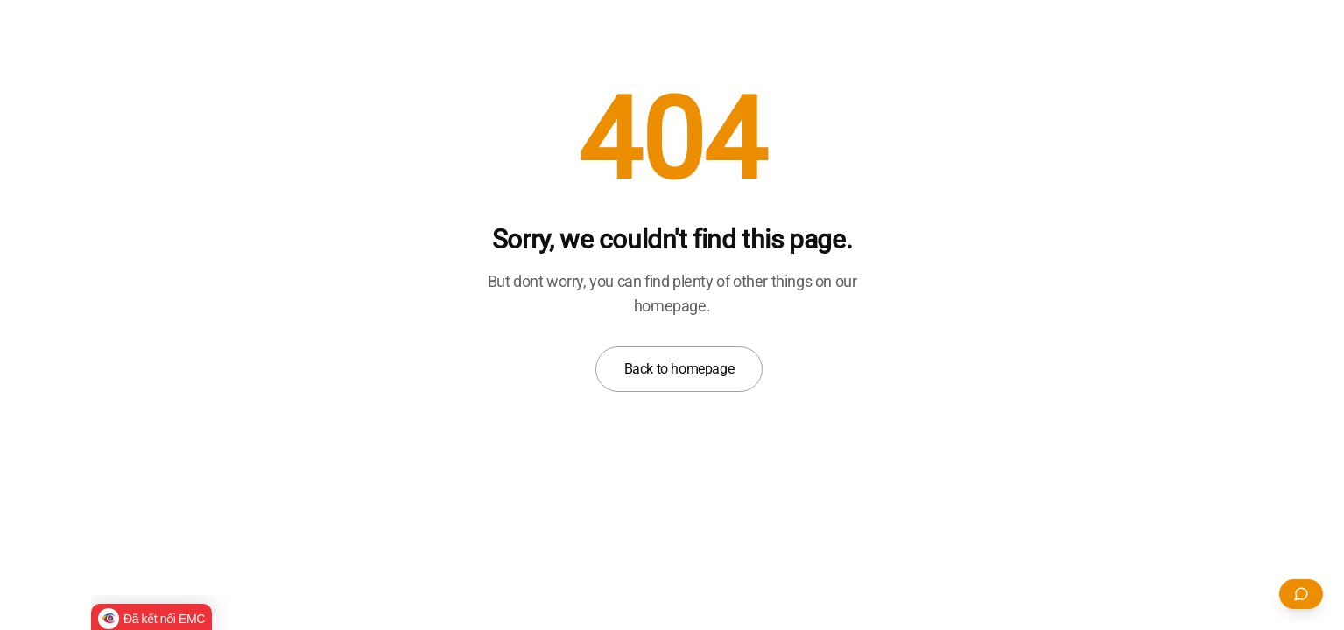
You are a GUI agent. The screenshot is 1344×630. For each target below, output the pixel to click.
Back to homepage (679, 368)
